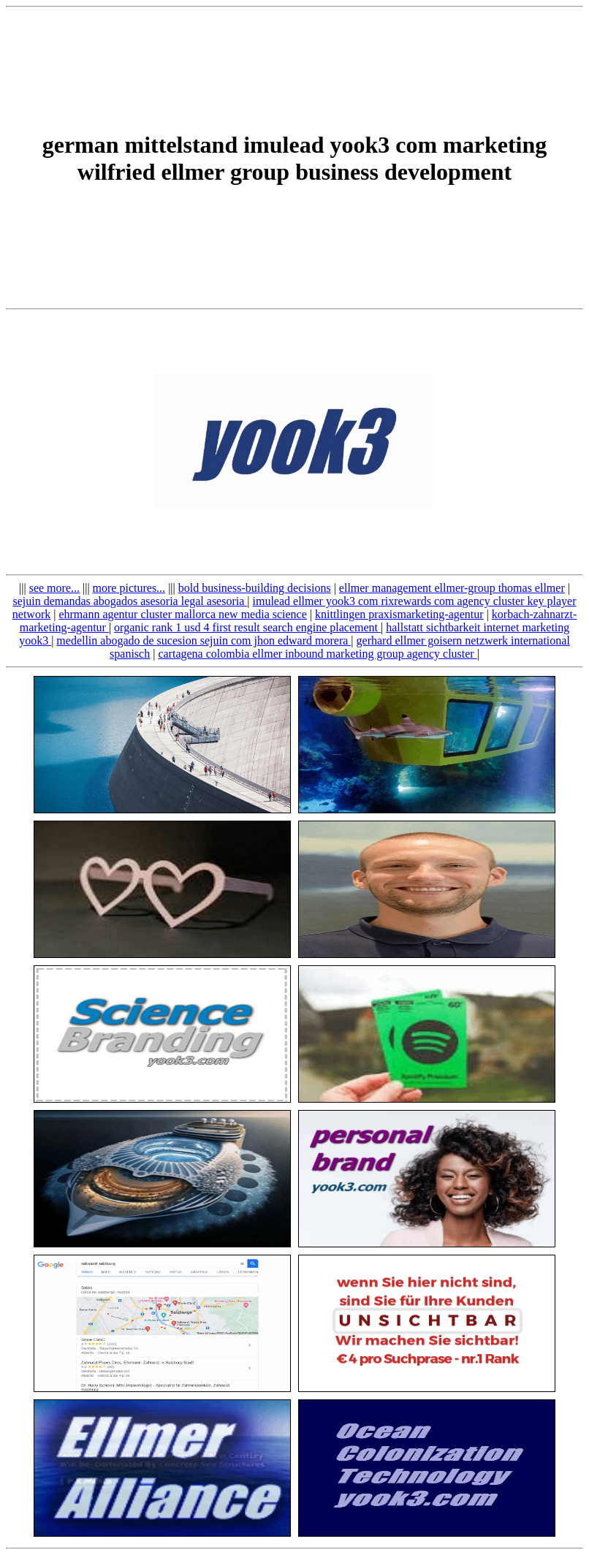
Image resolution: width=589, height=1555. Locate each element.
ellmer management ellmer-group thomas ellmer (452, 588)
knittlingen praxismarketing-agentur (399, 614)
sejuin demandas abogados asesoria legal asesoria (130, 601)
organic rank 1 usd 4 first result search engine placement (247, 627)
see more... (54, 588)
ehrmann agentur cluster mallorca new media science (182, 614)
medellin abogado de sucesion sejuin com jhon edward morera (203, 640)
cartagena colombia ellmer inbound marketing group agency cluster (317, 653)
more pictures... (129, 588)
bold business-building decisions (254, 588)
